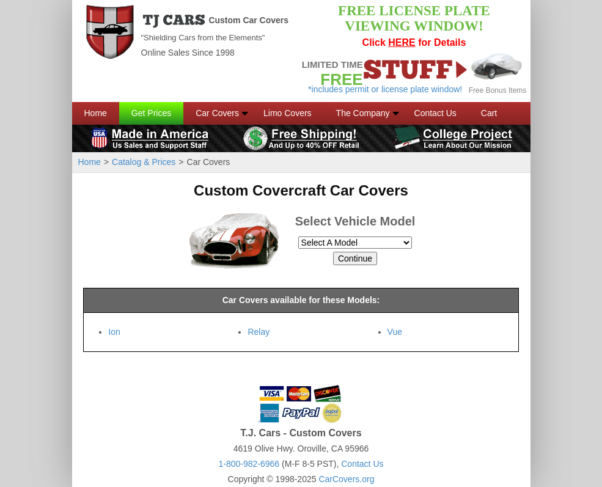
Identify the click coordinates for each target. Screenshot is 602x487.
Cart (489, 113)
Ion (114, 332)
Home (95, 113)
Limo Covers (287, 113)
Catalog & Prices (143, 162)
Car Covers (217, 113)
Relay (259, 332)
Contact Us (435, 113)
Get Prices (151, 113)
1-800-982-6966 (248, 464)
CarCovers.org (346, 479)
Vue (394, 332)
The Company (363, 113)
